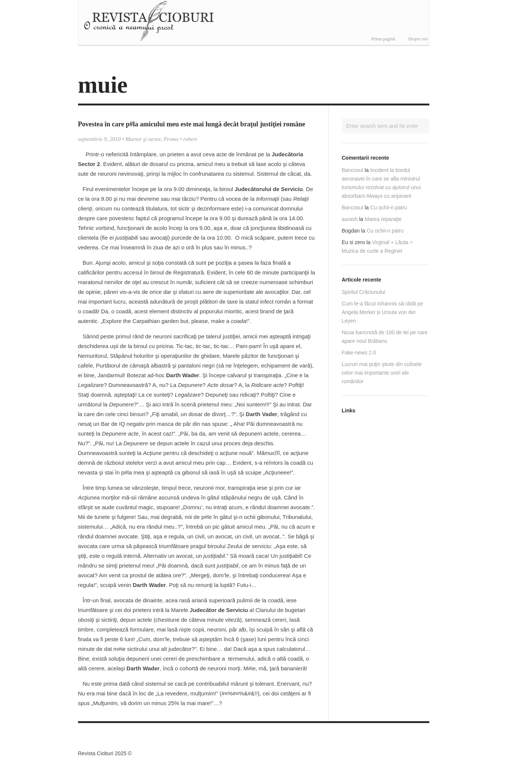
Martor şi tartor (143, 139)
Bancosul (353, 170)
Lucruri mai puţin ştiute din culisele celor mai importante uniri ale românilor (382, 372)
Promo (171, 139)
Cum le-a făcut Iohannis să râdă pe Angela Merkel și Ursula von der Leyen (382, 312)
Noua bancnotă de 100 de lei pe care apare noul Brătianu (385, 336)
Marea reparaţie (383, 219)
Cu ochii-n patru (388, 207)
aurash (350, 219)
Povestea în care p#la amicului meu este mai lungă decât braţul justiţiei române (191, 124)
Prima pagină (383, 38)
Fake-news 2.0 (359, 353)
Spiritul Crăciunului (364, 292)
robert (190, 139)
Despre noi (417, 38)
